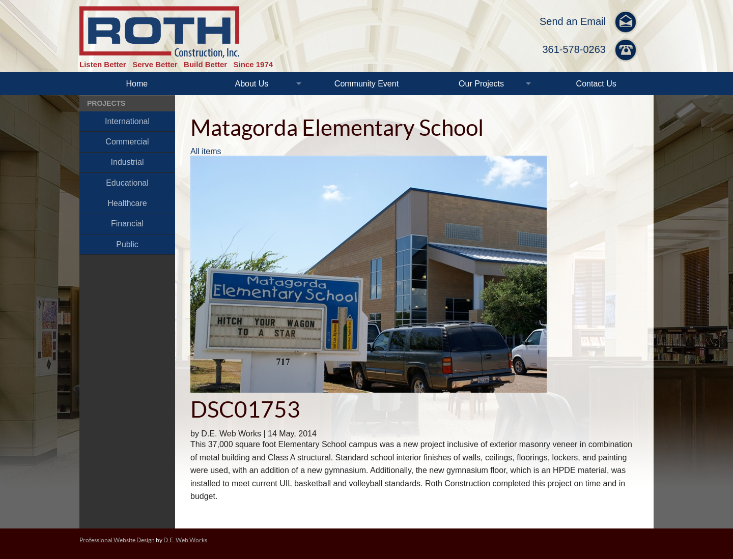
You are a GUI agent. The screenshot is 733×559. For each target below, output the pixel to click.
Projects (106, 103)
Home (137, 83)
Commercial (127, 141)
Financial (127, 223)
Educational (127, 183)
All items (205, 151)
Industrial (127, 162)
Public (127, 244)
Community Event (366, 83)
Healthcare (127, 203)
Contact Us (596, 83)
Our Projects (481, 83)
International (127, 121)
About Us (251, 83)
